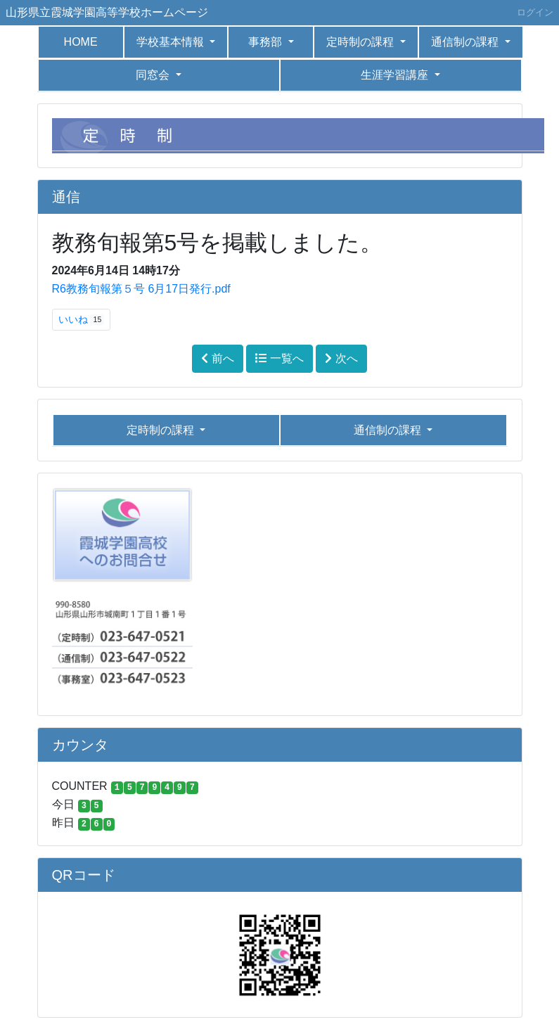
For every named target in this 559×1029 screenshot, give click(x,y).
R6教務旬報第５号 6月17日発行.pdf (141, 289)
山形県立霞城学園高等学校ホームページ (107, 12)
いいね (81, 319)
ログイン (535, 12)
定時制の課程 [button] (361, 42)
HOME (81, 42)
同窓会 (154, 75)
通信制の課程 (466, 42)
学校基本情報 (171, 42)
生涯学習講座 (396, 75)
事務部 (266, 42)
